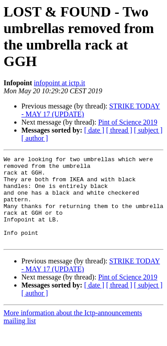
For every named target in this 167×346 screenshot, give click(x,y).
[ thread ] (119, 130)
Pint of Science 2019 (127, 122)
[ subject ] (148, 130)
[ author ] (34, 138)
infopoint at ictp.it (59, 83)
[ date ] (94, 130)
